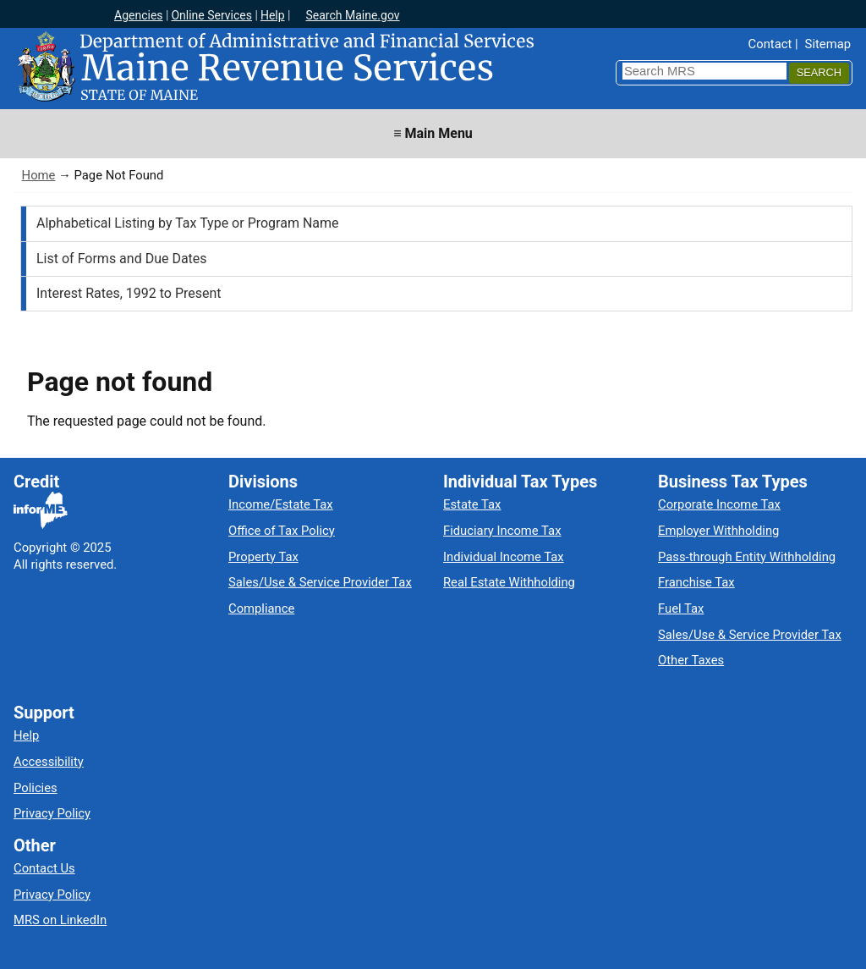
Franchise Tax (696, 582)
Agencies (138, 15)
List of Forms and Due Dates (121, 259)
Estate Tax (472, 504)
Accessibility (49, 761)
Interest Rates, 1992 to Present (129, 293)
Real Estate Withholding (509, 582)
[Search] (819, 73)
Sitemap (828, 44)
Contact (770, 44)
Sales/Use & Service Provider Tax (320, 582)
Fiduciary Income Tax (502, 530)
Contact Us (44, 868)
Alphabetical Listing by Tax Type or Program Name (187, 223)
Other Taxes (691, 660)
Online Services (211, 15)
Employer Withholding (718, 530)
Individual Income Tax (503, 556)
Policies (36, 788)
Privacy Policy (52, 813)
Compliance (261, 608)
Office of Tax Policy (281, 530)
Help (272, 15)
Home (39, 175)
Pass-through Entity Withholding (747, 556)
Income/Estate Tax (280, 504)
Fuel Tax (681, 608)
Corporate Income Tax (719, 504)
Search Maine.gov (352, 15)
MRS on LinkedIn (60, 920)
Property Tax (263, 556)
